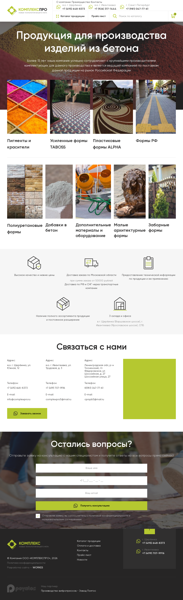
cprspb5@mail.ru (94, 399)
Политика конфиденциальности (26, 562)
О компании (63, 2)
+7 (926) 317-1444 (105, 8)
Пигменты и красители (19, 144)
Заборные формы (159, 227)
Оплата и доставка (89, 545)
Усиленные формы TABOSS (68, 144)
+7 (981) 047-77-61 (137, 8)
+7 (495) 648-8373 (73, 8)
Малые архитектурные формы (130, 230)
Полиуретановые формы (25, 228)
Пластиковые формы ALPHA (107, 144)
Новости (82, 559)
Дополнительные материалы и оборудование (93, 230)
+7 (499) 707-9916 (55, 387)
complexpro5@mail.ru (58, 399)
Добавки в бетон (56, 227)
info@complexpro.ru (18, 399)
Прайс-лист (99, 16)
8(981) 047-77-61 (94, 387)
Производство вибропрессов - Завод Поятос (68, 590)
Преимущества (81, 2)
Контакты (96, 2)
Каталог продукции (88, 541)
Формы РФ (146, 140)
